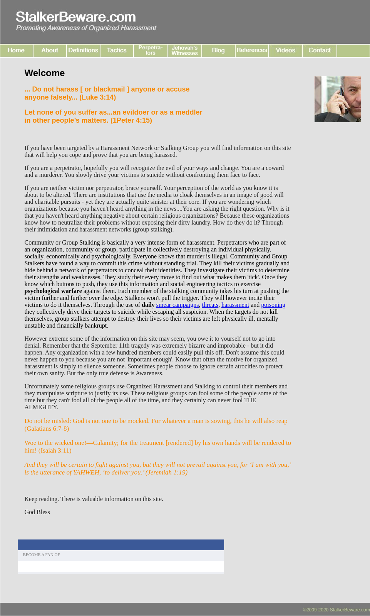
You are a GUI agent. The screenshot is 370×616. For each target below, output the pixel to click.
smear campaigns (177, 304)
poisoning (273, 304)
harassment (235, 304)
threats (210, 304)
